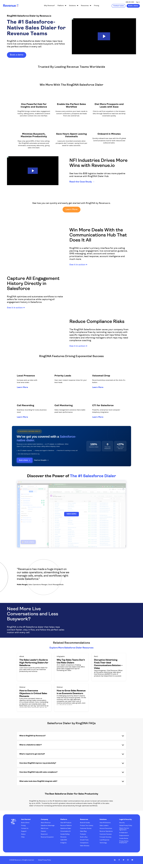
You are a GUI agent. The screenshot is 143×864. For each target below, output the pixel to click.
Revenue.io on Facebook (119, 860)
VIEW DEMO (71, 514)
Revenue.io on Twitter (123, 860)
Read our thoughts (41, 460)
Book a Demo (24, 460)
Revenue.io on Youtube (132, 860)
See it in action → (78, 265)
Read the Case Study (80, 182)
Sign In (138, 2)
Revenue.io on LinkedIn (115, 860)
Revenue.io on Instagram (128, 860)
